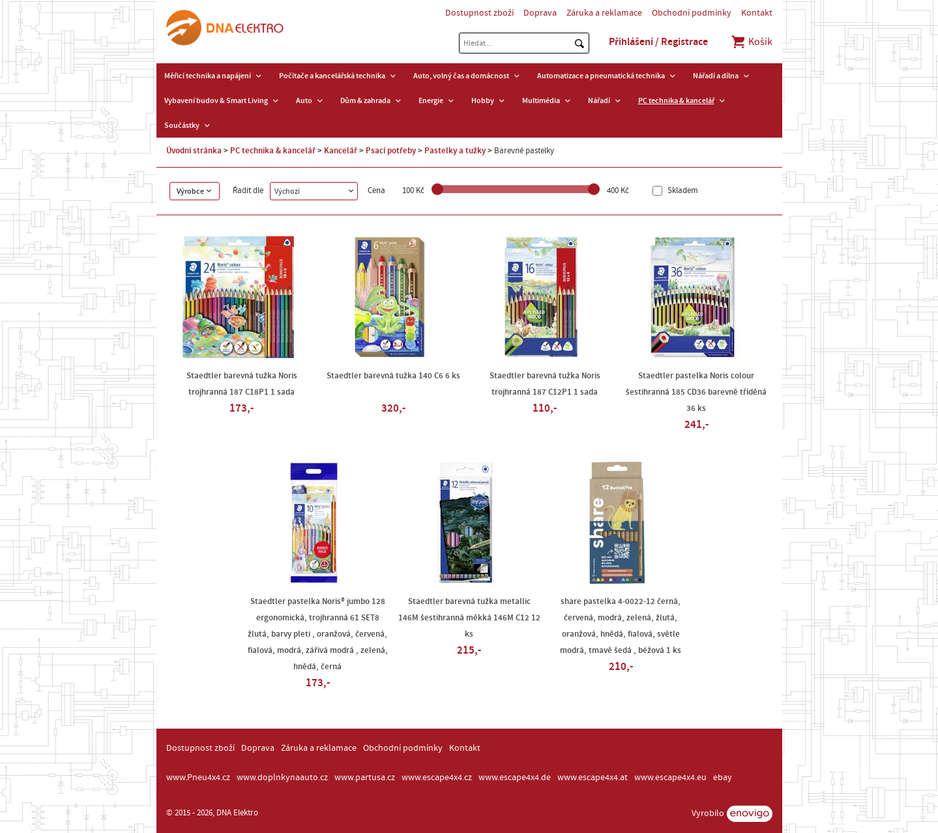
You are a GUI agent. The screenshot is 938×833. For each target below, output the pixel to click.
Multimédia (541, 100)
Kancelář (340, 150)
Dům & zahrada (365, 100)
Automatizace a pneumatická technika (601, 75)
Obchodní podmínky (691, 13)
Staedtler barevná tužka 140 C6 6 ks (393, 375)
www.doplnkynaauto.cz (282, 777)
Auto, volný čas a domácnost (461, 75)
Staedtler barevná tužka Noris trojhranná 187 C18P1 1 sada (241, 384)
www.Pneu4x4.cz (198, 777)
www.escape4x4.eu (670, 777)
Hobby (482, 100)
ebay (722, 777)
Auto (304, 100)
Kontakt (756, 13)
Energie (430, 100)
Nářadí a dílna (716, 75)
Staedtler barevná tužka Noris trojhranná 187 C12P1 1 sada (545, 384)
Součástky (181, 125)
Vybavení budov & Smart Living (216, 100)
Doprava (540, 13)
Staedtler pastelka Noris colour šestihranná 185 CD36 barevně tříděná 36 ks (696, 392)
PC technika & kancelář (676, 100)
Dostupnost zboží (479, 13)
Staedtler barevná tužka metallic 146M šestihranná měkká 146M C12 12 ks (469, 618)
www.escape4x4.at (592, 777)
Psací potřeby (391, 150)
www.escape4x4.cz (437, 777)
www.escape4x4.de (514, 777)
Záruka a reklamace (604, 13)
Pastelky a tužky (455, 150)
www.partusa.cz (364, 777)
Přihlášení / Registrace (658, 42)
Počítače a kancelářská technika (332, 75)
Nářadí (599, 100)
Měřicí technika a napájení (207, 75)
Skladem (682, 191)
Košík (751, 42)
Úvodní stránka (194, 150)
